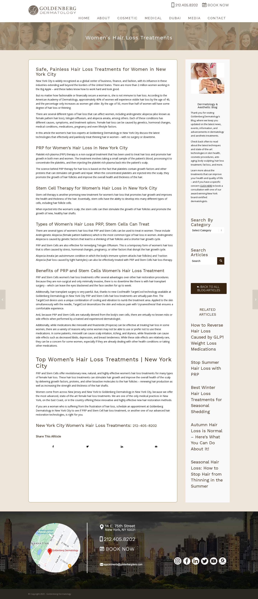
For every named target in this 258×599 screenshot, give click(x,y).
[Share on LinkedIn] (122, 447)
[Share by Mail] (156, 447)
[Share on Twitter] (87, 447)
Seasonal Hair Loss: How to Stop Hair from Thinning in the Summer (207, 473)
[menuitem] (84, 16)
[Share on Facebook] (53, 447)
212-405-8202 (145, 425)
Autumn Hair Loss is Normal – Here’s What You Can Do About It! (206, 436)
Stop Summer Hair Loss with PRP (206, 368)
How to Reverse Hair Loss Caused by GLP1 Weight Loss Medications (207, 337)
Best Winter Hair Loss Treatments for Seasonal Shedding (206, 399)
